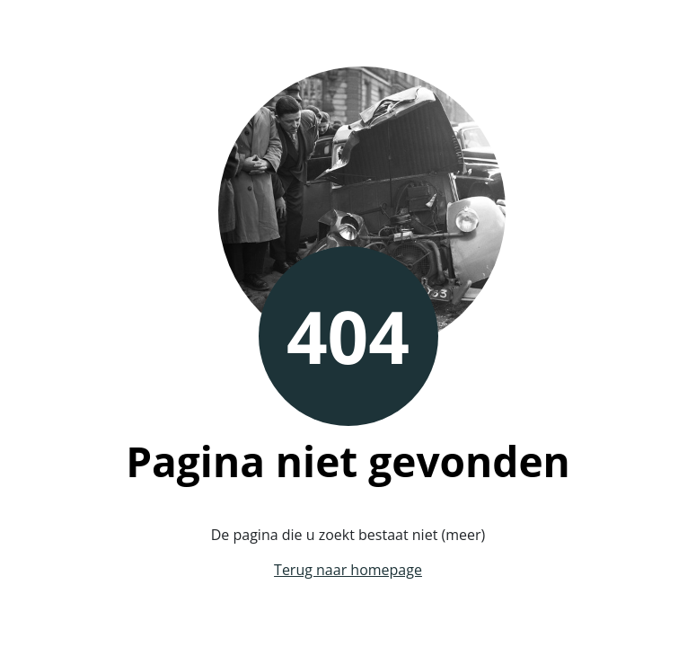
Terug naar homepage (348, 570)
